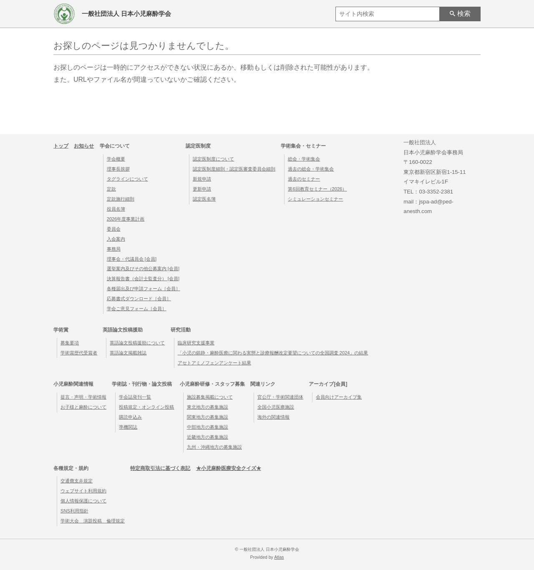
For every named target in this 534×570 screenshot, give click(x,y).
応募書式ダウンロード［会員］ (139, 298)
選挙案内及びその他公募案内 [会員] (143, 268)
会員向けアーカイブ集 (339, 396)
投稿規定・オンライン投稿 (146, 406)
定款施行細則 (120, 198)
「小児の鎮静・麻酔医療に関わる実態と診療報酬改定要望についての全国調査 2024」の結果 (273, 352)
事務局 (114, 248)
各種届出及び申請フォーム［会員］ (143, 288)
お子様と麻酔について (83, 406)
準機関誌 (128, 426)
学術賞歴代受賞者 (78, 352)
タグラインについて (127, 178)
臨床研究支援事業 (196, 342)
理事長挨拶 (118, 168)
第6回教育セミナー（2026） (317, 188)
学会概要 (116, 158)
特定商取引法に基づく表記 (160, 468)
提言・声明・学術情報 (83, 396)
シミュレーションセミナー (315, 198)
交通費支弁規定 (76, 480)
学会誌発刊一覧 (135, 396)
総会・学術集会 (304, 158)
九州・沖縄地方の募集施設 (214, 446)
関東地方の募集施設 (207, 416)
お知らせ (84, 146)
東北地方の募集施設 (207, 406)
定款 (111, 188)
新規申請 (202, 178)
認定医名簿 (204, 198)
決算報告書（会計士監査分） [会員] (143, 278)
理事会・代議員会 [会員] (131, 258)
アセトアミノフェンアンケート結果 (214, 362)
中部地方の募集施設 (207, 426)
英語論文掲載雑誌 (128, 352)
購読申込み (130, 416)
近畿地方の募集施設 (207, 436)
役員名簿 (116, 208)
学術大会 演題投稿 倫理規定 (92, 520)
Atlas (279, 557)
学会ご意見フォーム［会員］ (136, 308)
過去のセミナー (304, 178)
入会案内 (116, 238)
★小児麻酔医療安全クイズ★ (228, 468)
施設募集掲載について (210, 396)
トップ (60, 146)
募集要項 (69, 342)
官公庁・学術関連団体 (280, 396)
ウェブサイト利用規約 (83, 490)
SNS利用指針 (74, 510)
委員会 (114, 228)
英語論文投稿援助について (137, 342)
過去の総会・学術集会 (311, 168)
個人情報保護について (83, 500)
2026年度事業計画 (126, 218)
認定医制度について (213, 158)
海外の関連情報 (273, 416)
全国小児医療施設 (275, 406)
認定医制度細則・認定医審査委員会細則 (234, 168)
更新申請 (202, 188)
